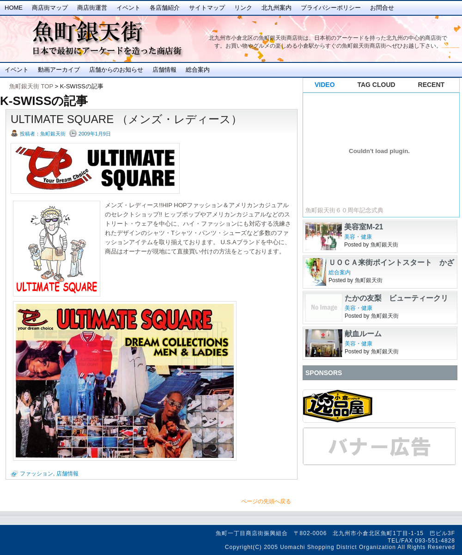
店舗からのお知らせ (116, 69)
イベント (128, 7)
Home (14, 7)
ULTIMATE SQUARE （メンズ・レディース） (126, 119)
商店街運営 (92, 7)
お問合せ (382, 7)
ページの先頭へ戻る (266, 501)
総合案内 (198, 69)
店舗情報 (164, 69)
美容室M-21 (363, 227)
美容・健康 (358, 237)
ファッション (36, 473)
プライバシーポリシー (331, 7)
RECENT (431, 84)
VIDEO (325, 84)
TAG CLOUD (376, 84)
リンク (243, 7)
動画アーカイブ (59, 69)
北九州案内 (276, 7)
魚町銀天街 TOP (31, 86)
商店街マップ (50, 7)
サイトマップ (207, 7)
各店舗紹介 (165, 7)
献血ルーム (363, 334)
